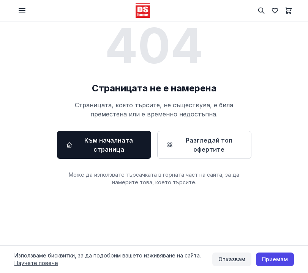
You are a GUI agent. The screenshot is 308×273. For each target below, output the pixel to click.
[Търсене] (261, 10)
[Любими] (275, 10)
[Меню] (22, 10)
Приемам (275, 259)
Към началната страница (99, 144)
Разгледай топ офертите (199, 144)
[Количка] (288, 10)
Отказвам (231, 259)
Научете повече (36, 263)
